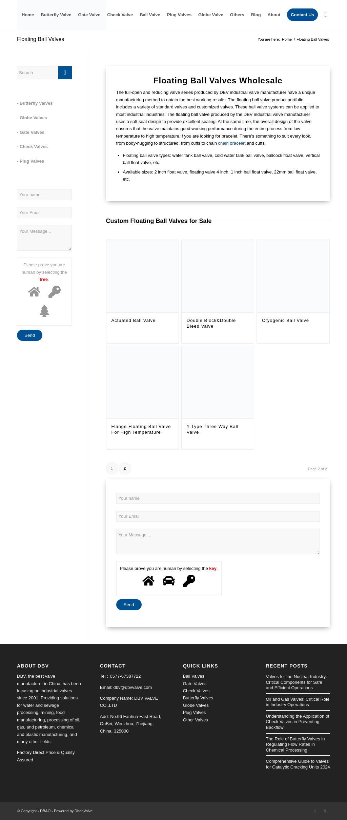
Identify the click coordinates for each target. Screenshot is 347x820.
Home (287, 39)
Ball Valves (193, 676)
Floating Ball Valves (40, 39)
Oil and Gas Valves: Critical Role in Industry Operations (298, 702)
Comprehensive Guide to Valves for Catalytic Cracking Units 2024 (298, 764)
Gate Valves (195, 683)
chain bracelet (232, 143)
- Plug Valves (30, 161)
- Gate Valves (30, 132)
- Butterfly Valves (35, 103)
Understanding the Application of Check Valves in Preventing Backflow (297, 722)
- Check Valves (32, 146)
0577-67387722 (125, 676)
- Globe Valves (32, 117)
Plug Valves (194, 712)
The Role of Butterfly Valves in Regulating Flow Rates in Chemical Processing (295, 744)
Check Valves (196, 690)
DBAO (45, 811)
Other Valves (195, 719)
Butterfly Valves (198, 697)
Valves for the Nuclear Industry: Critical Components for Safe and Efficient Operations (296, 682)
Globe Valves (196, 705)
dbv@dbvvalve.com (133, 687)
